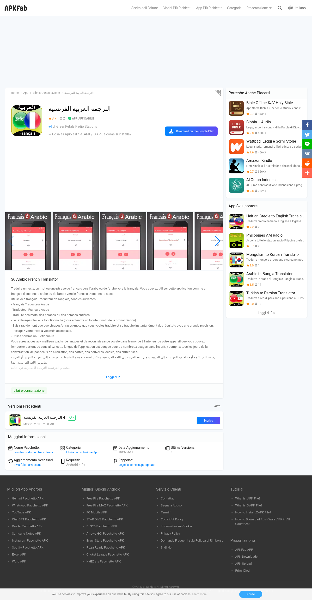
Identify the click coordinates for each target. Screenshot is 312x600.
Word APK (19, 561)
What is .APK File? (247, 498)
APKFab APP (244, 549)
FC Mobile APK (96, 512)
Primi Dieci (242, 570)
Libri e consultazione (29, 390)
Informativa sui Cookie (176, 526)
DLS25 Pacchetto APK (101, 526)
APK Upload (243, 563)
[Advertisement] (149, 52)
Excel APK (19, 554)
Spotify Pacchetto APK (27, 547)
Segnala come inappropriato (136, 465)
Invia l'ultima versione (28, 465)
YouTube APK (21, 512)
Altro (217, 406)
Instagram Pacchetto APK (30, 540)
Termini (166, 512)
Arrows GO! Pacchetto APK (105, 533)
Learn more (199, 594)
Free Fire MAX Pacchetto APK (107, 505)
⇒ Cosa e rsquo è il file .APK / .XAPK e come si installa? (90, 134)
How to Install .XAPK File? (253, 512)
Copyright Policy (172, 519)
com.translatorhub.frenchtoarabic (35, 452)
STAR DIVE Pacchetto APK (104, 519)
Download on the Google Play (195, 131)
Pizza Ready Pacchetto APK (105, 547)
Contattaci (168, 498)
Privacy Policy (170, 533)
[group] (28, 241)
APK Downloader (246, 556)
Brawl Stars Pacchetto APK (105, 540)
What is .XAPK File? (248, 505)
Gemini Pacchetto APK (27, 498)
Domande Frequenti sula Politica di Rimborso (192, 540)
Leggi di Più (266, 313)
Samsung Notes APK (26, 533)
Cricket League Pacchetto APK (107, 554)
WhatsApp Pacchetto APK (30, 505)
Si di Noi (166, 547)
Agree (250, 594)
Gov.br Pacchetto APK (27, 526)
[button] (217, 241)
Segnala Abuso (171, 505)
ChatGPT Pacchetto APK (29, 519)
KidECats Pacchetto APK (103, 561)
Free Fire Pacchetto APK (103, 498)
